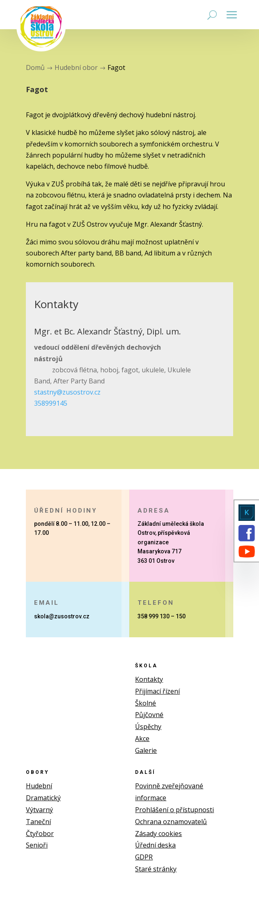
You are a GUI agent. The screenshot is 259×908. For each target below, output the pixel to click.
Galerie (146, 750)
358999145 (50, 403)
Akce (142, 738)
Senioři (37, 845)
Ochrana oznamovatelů (171, 821)
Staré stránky (155, 868)
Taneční (38, 821)
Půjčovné (149, 714)
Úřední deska (155, 845)
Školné (145, 703)
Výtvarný (39, 809)
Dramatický (43, 797)
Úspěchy (148, 726)
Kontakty (149, 679)
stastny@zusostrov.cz (67, 392)
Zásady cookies (158, 833)
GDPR (144, 857)
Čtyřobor (40, 833)
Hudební (39, 785)
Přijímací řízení (157, 691)
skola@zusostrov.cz (61, 616)
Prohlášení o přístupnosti (174, 809)
